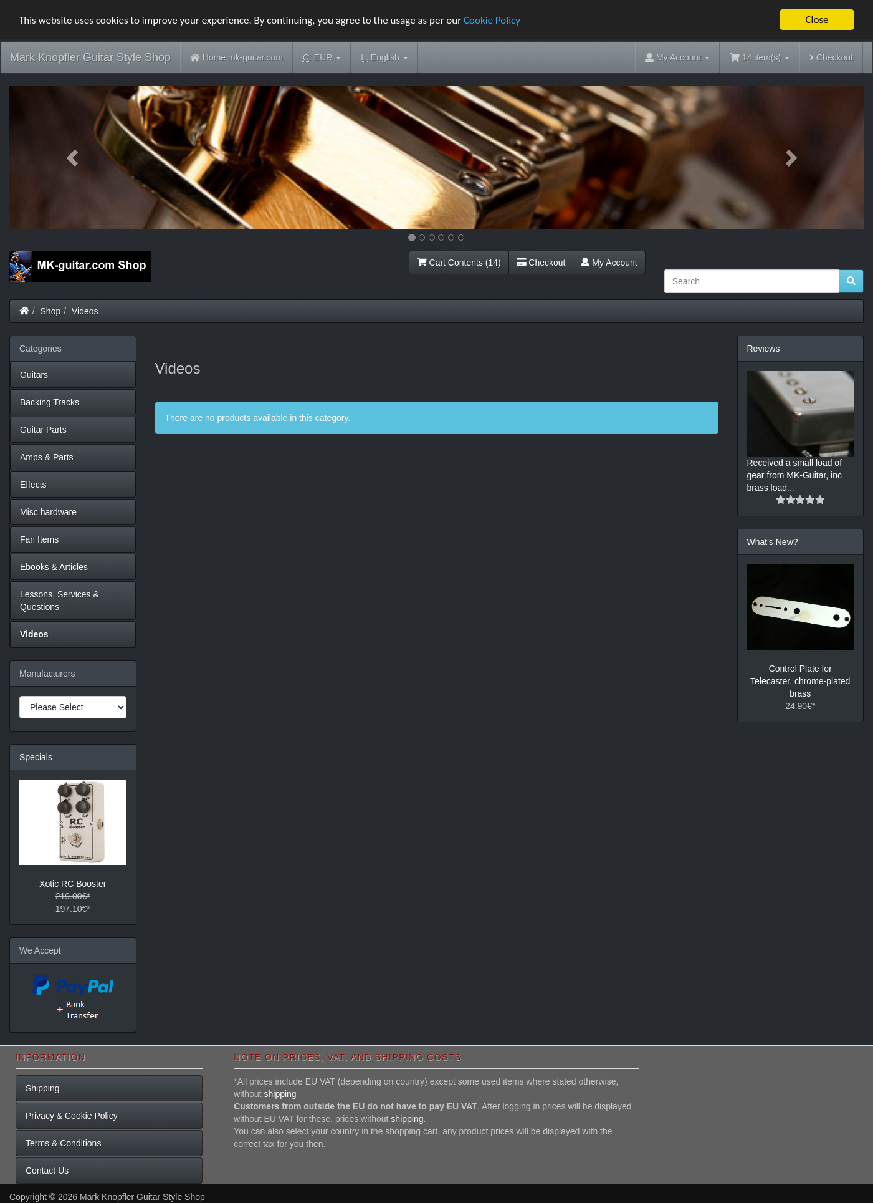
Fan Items (39, 539)
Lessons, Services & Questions (59, 600)
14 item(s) (760, 57)
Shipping (43, 1088)
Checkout (831, 57)
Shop (51, 311)
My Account (609, 263)
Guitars (34, 375)
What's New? (772, 542)
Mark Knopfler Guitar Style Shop (90, 57)
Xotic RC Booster (72, 884)
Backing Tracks (49, 402)
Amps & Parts (47, 457)
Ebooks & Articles (54, 567)
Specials (35, 757)
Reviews (763, 349)
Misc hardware (48, 512)
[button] (73, 157)
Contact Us (47, 1171)
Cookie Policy (492, 20)
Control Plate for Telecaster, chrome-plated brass (800, 681)
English (384, 57)
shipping (280, 1094)
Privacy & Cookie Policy (72, 1116)
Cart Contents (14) (459, 263)
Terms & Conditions (63, 1143)
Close (816, 19)
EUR (322, 57)
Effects (33, 485)
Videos (85, 311)
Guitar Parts (43, 430)
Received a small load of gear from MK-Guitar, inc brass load (794, 475)
